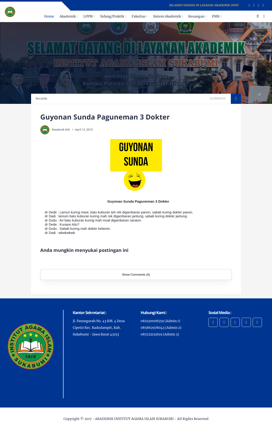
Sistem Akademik (167, 16)
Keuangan (196, 16)
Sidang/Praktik (112, 16)
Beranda (41, 98)
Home (49, 16)
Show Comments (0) (136, 274)
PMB (216, 16)
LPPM (88, 16)
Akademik (68, 16)
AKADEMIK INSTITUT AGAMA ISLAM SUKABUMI (134, 419)
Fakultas (138, 16)
